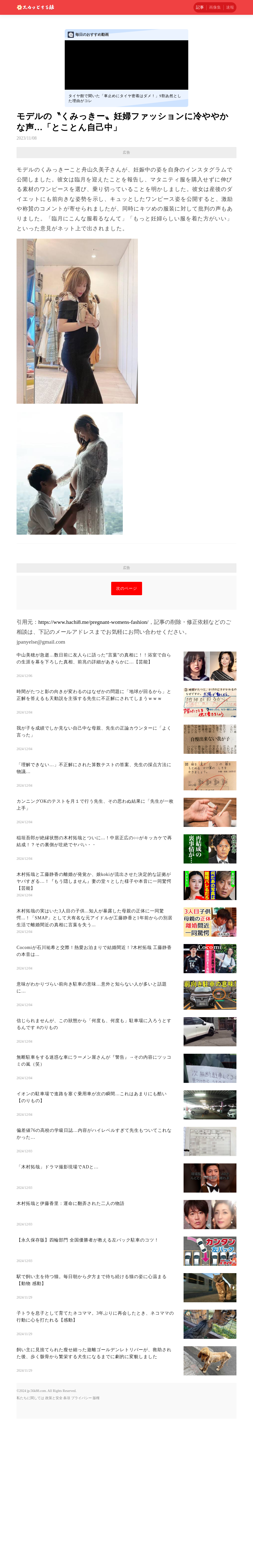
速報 (230, 7)
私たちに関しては (30, 1536)
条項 (66, 1536)
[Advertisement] (126, 194)
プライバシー (81, 1536)
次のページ (126, 727)
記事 (200, 7)
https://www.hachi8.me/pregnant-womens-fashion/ (93, 760)
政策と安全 (54, 1536)
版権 (96, 1536)
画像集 (215, 7)
